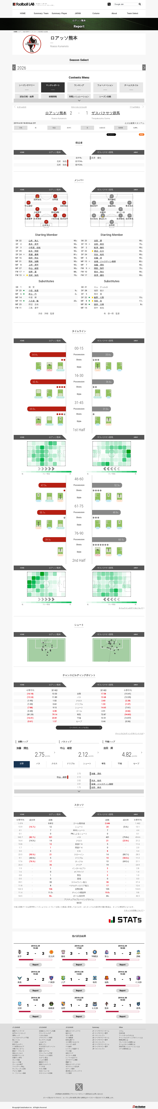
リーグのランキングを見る (79, 728)
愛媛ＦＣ (69, 1062)
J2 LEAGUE (43, 1027)
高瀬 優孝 (34, 254)
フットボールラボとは (126, 1035)
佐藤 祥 (98, 258)
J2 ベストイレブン (98, 1042)
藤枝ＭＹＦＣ (43, 1062)
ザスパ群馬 (69, 1035)
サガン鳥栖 (42, 1069)
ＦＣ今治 (42, 1066)
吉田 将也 (99, 244)
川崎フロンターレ (18, 1049)
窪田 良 (98, 301)
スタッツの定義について (133, 910)
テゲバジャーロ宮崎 (45, 1073)
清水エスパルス (17, 1053)
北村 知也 (34, 275)
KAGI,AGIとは (123, 1040)
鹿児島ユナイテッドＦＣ (74, 1071)
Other (121, 1027)
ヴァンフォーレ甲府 (45, 1053)
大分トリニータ (44, 1071)
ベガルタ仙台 (43, 1035)
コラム (121, 1031)
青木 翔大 (99, 272)
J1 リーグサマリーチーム (100, 1031)
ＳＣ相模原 (69, 1038)
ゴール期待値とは (125, 1049)
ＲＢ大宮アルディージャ (47, 1046)
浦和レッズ (16, 1035)
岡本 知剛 (34, 261)
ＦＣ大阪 (69, 1051)
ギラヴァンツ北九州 (72, 1066)
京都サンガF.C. (17, 1058)
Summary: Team (41, 13)
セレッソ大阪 (16, 1062)
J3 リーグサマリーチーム (100, 1044)
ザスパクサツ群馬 (105, 113)
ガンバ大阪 (16, 1060)
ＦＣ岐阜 (69, 1046)
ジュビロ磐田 (43, 1060)
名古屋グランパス (18, 1055)
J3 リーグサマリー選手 (100, 1046)
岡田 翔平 (99, 268)
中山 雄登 (34, 268)
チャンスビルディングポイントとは (129, 733)
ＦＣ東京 (15, 1042)
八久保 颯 (34, 301)
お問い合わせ (97, 1094)
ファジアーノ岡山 (18, 1066)
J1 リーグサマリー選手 (100, 1033)
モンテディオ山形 (45, 1040)
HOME (23, 13)
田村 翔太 (34, 258)
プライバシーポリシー (77, 1094)
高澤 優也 (99, 275)
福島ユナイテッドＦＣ (73, 1031)
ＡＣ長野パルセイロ (72, 1042)
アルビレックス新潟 (45, 1055)
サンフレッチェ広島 (19, 1069)
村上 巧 (33, 294)
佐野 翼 (33, 272)
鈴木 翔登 (34, 251)
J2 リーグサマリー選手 (100, 1040)
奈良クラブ (69, 1053)
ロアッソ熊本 (56, 113)
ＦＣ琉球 (69, 1073)
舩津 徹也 (99, 247)
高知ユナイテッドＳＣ (73, 1064)
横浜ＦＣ (42, 1049)
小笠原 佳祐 (34, 247)
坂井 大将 (99, 304)
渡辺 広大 (99, 251)
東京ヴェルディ (17, 1044)
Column (95, 13)
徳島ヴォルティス (45, 1064)
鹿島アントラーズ (18, 1031)
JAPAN (78, 13)
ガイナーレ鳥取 (71, 1055)
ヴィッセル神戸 (17, 1064)
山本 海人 (34, 241)
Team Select (132, 13)
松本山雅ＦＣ (70, 1040)
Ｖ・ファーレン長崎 (19, 1073)
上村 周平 (34, 265)
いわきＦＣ (42, 1042)
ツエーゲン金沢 (71, 1044)
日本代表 (122, 1033)
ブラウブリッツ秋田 (45, 1038)
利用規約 (59, 1094)
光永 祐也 (99, 254)
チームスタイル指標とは (127, 1044)
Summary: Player (59, 13)
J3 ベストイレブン (98, 1049)
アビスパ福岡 (16, 1071)
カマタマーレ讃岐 (72, 1060)
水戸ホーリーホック (19, 1033)
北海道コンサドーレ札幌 (47, 1031)
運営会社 (89, 1094)
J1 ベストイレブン (98, 1035)
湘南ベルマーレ (44, 1051)
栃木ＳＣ (69, 1033)
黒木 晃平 (34, 244)
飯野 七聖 (99, 297)
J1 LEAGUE (16, 1027)
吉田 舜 (98, 241)
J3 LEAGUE (69, 1027)
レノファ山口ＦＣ (72, 1058)
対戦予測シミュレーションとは (129, 1046)
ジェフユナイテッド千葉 (20, 1038)
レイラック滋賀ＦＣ (72, 1049)
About (114, 13)
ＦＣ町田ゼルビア (18, 1046)
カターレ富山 (43, 1058)
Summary (95, 1027)
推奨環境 (66, 1094)
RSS (141, 134)
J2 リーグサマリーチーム (100, 1038)
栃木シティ (42, 1044)
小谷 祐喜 (34, 290)
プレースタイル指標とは (127, 1042)
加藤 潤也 (99, 265)
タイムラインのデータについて (131, 608)
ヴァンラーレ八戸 (45, 1033)
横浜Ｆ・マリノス (18, 1051)
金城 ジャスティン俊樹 (105, 261)
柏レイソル (16, 1040)
